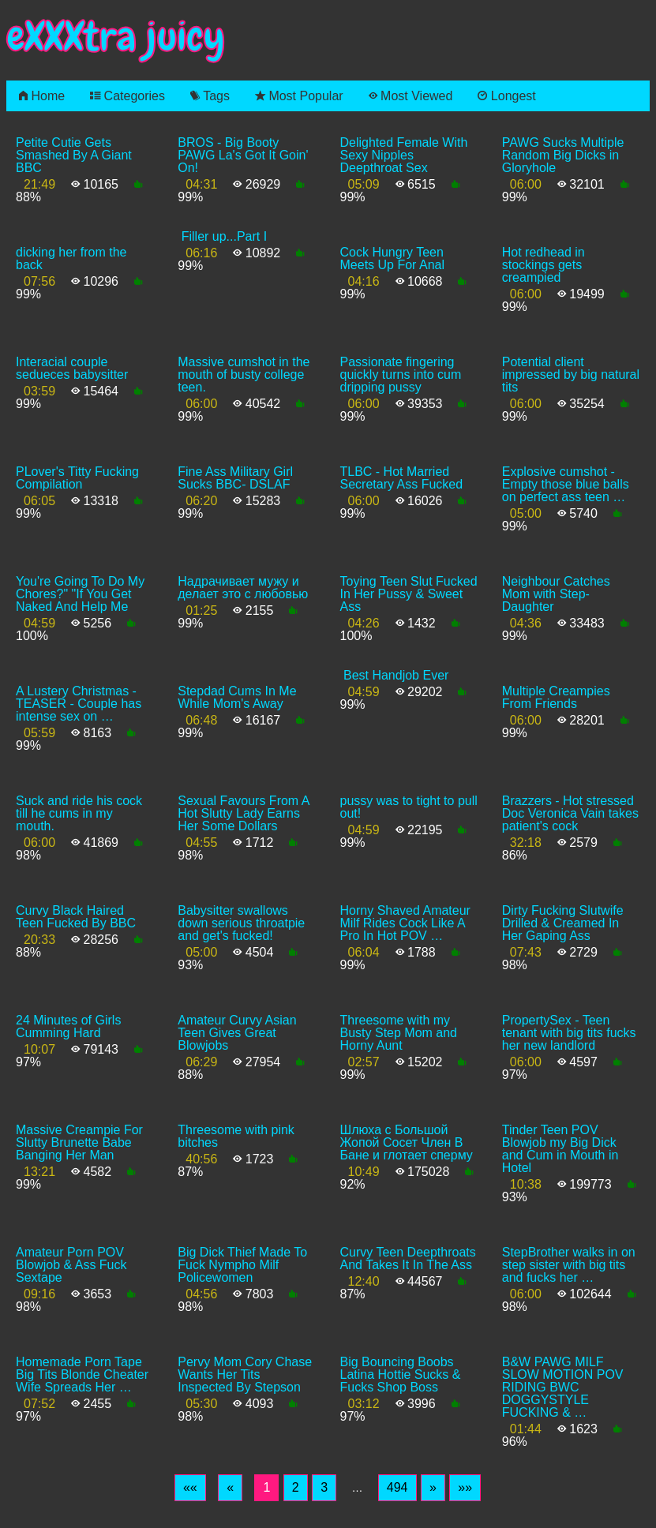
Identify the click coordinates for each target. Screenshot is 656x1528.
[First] (190, 1487)
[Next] (433, 1487)
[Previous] (230, 1487)
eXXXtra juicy (115, 36)
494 (397, 1487)
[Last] (465, 1487)
